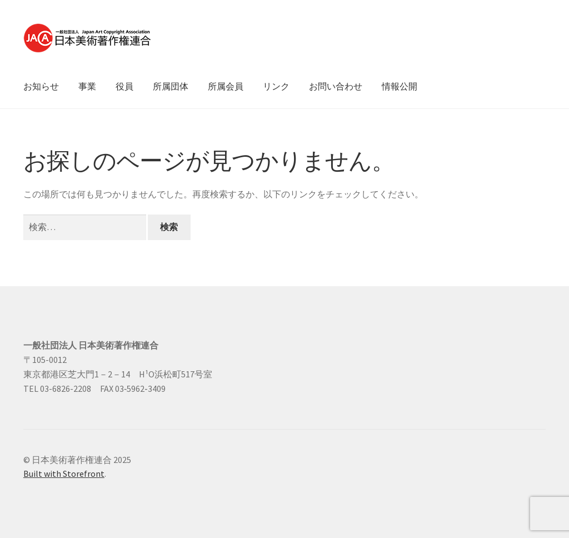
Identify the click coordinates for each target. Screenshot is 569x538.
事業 (87, 86)
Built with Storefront (63, 473)
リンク (276, 86)
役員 (124, 86)
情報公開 (399, 86)
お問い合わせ (335, 86)
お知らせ (41, 86)
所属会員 (225, 86)
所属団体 (170, 86)
